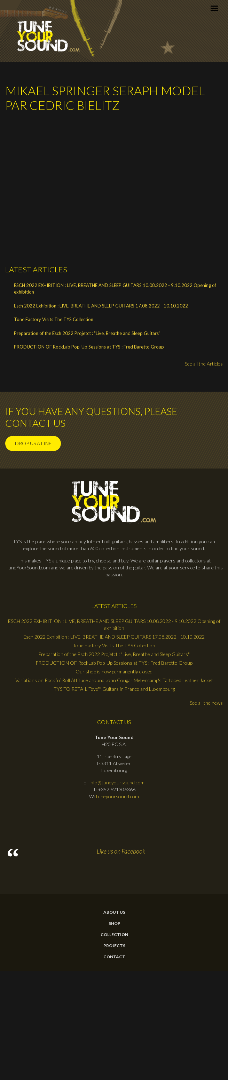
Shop (114, 923)
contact (114, 957)
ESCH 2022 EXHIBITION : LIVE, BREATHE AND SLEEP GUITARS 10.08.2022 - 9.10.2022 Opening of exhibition (115, 288)
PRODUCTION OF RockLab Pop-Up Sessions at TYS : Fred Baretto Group (89, 347)
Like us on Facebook (121, 851)
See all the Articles (204, 364)
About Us (114, 912)
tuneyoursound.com (117, 796)
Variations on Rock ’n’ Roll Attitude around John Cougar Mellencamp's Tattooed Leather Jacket (114, 680)
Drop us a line (33, 443)
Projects (114, 946)
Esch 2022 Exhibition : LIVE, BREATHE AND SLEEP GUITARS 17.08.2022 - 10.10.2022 (101, 306)
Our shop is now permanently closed (114, 671)
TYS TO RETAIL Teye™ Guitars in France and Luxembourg (114, 689)
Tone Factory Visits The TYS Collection (53, 319)
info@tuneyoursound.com (116, 782)
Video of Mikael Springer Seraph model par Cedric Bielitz (116, 183)
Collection (114, 935)
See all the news (206, 703)
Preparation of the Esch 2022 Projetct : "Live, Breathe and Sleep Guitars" (87, 333)
